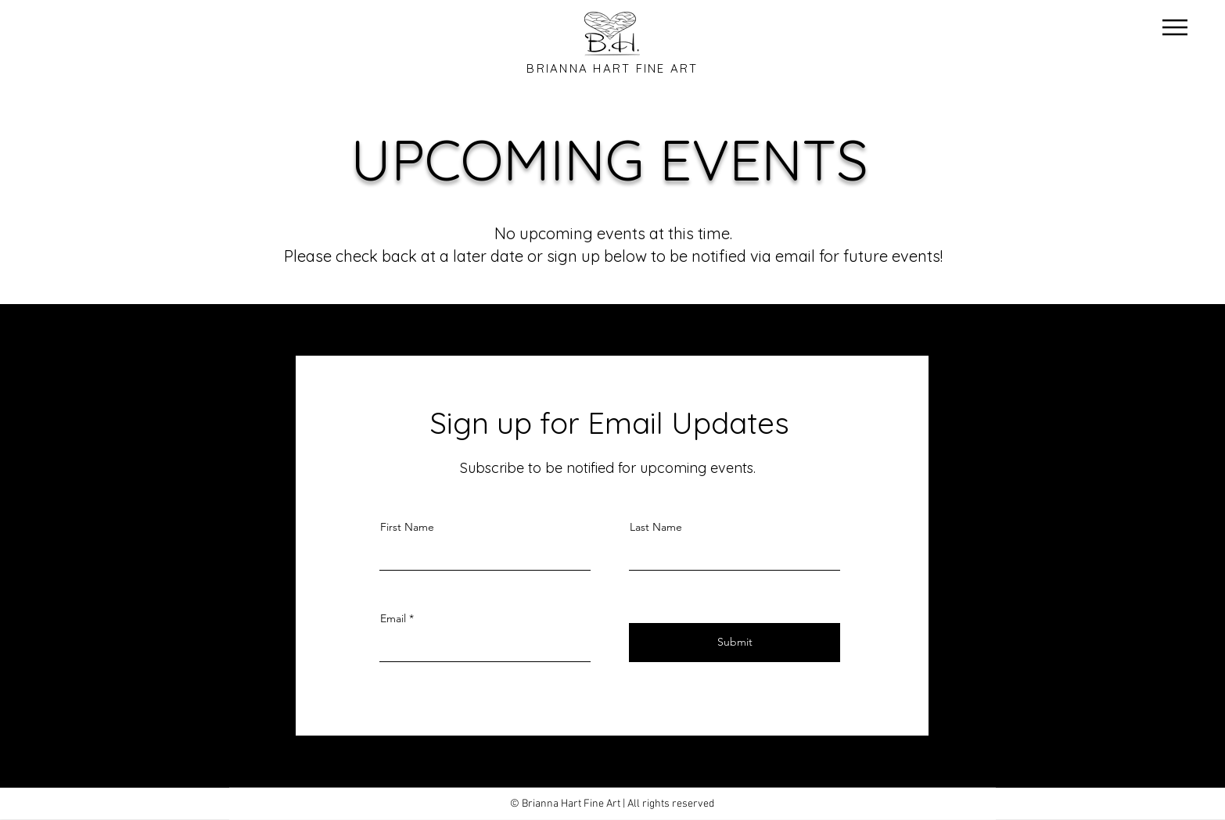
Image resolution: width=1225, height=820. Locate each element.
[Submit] (734, 642)
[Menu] (1174, 27)
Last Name (656, 526)
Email (393, 618)
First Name (407, 526)
